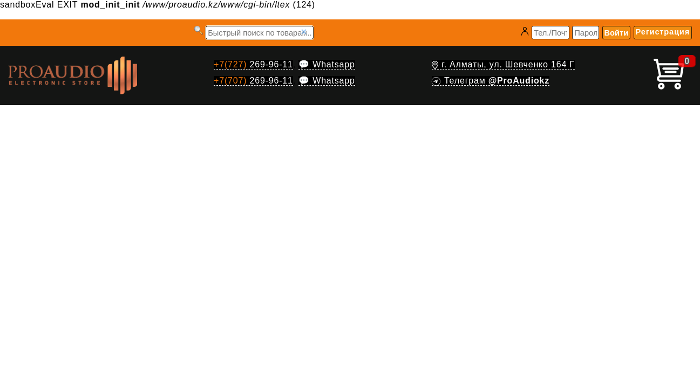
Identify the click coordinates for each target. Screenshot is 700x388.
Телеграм (490, 80)
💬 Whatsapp (326, 64)
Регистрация (663, 31)
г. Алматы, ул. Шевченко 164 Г (503, 64)
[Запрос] (260, 32)
